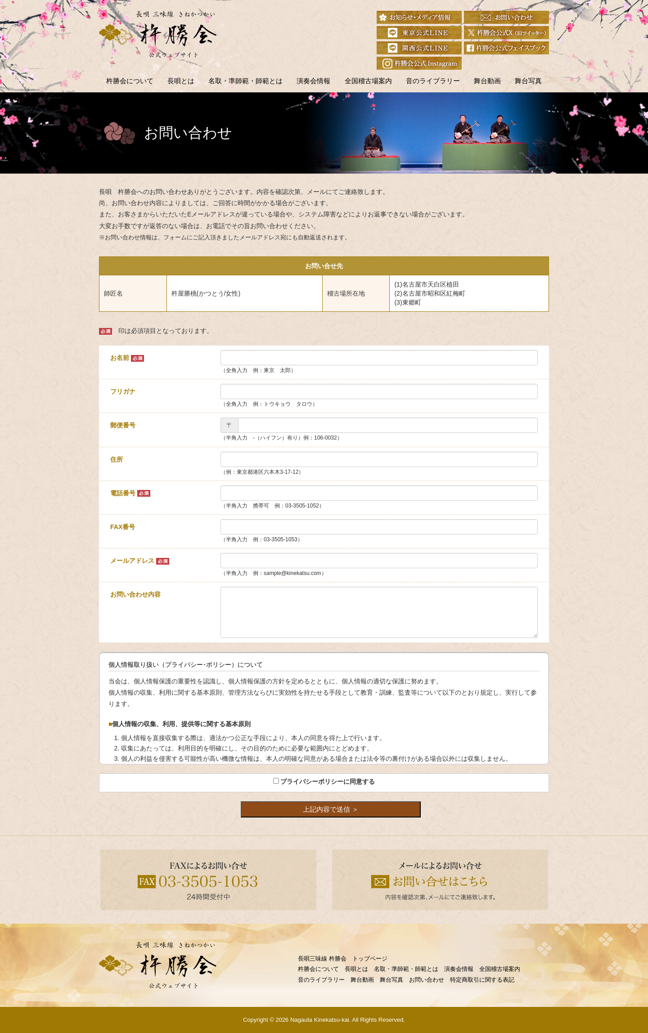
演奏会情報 (313, 81)
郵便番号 (122, 425)
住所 (116, 459)
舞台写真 (528, 81)
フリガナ (122, 391)
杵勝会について (129, 81)
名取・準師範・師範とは (245, 81)
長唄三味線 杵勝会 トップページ (342, 958)
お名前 (127, 358)
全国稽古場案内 (368, 81)
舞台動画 (487, 81)
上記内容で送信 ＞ (331, 809)
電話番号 (130, 493)
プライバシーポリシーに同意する (327, 781)
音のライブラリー (433, 81)
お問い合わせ (426, 979)
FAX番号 (122, 526)
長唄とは (180, 81)
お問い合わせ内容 (135, 594)
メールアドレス (139, 561)
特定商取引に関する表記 (482, 979)
